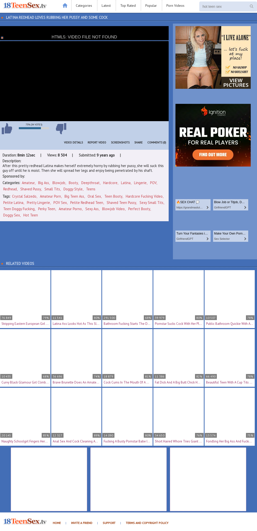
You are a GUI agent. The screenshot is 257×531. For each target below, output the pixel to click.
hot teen (30, 215)
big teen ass (74, 196)
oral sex (94, 196)
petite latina (13, 202)
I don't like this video (61, 128)
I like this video (7, 128)
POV (153, 182)
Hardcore (110, 182)
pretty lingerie (38, 202)
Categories (84, 5)
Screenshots (120, 142)
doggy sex (11, 215)
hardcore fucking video (144, 196)
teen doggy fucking (19, 208)
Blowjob (58, 182)
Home (57, 523)
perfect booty (139, 208)
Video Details (73, 142)
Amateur (28, 182)
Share (138, 142)
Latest (106, 5)
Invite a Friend (81, 523)
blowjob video (113, 208)
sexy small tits (151, 202)
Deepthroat (90, 182)
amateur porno (70, 208)
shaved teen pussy (121, 202)
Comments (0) (156, 142)
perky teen (46, 208)
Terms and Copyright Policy (147, 523)
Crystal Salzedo (24, 196)
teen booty (113, 196)
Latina (126, 182)
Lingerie (140, 182)
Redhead (10, 189)
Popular (151, 5)
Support (109, 523)
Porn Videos (175, 5)
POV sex (60, 202)
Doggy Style (73, 189)
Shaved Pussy (30, 189)
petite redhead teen (86, 202)
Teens (90, 189)
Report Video (97, 142)
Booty (73, 182)
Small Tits (52, 189)
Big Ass (43, 182)
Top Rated (128, 5)
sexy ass (92, 208)
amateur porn (50, 196)
